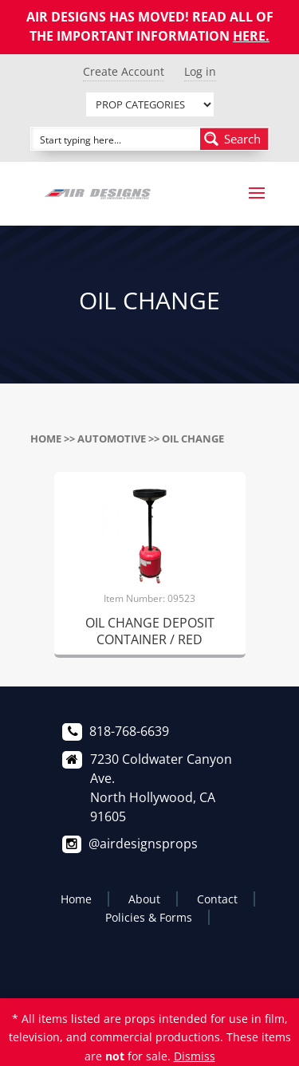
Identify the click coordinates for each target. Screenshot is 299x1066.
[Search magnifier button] (234, 139)
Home (45, 438)
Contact (217, 899)
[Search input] (116, 139)
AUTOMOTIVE (111, 438)
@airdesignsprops (143, 843)
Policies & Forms (148, 917)
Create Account (123, 71)
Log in (200, 71)
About (144, 899)
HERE (249, 36)
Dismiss (194, 1056)
